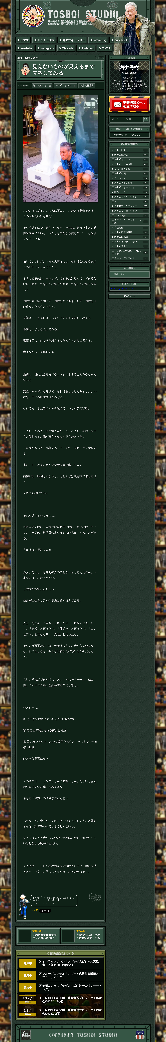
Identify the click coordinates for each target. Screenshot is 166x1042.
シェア (34, 910)
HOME (25, 40)
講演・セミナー (131, 192)
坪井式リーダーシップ (131, 211)
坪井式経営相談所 (131, 232)
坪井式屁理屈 (86, 85)
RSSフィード (130, 296)
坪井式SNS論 (131, 237)
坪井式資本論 (131, 246)
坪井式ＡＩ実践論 (131, 183)
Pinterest (88, 48)
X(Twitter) (99, 40)
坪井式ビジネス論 (42, 85)
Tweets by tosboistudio (121, 288)
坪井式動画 (131, 173)
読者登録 (148, 110)
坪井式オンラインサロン (131, 241)
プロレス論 (131, 215)
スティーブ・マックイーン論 (131, 221)
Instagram (47, 48)
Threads (67, 48)
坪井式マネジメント (65, 85)
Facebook (121, 40)
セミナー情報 (45, 40)
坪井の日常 (131, 150)
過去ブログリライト (131, 258)
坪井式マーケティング (131, 206)
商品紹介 (131, 227)
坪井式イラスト (131, 159)
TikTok (106, 48)
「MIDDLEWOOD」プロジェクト (131, 252)
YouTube (26, 48)
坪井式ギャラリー (74, 40)
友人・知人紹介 (131, 169)
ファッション (131, 178)
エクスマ (131, 201)
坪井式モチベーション (131, 197)
